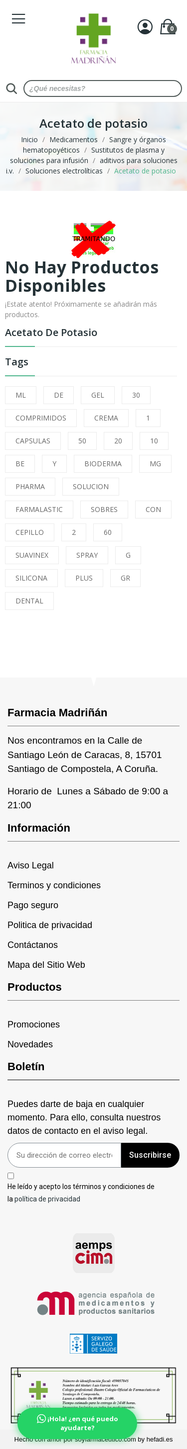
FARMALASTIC (39, 509)
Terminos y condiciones (54, 885)
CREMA (106, 418)
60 (108, 532)
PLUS (84, 578)
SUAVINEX (31, 555)
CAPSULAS (32, 440)
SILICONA (31, 578)
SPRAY (87, 555)
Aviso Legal (30, 865)
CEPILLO (29, 532)
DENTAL (29, 600)
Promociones (33, 1024)
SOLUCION (91, 486)
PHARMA (30, 486)
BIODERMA (103, 463)
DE (58, 395)
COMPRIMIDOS (40, 418)
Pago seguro (32, 905)
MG (155, 463)
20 (118, 440)
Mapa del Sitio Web (46, 965)
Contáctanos (32, 945)
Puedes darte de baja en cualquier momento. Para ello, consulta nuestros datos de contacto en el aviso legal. (84, 1117)
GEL (97, 395)
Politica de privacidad (49, 925)
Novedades (30, 1044)
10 (154, 440)
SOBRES (104, 509)
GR (125, 578)
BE (19, 463)
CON (153, 509)
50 (82, 440)
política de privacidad (47, 1199)
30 (136, 395)
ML (20, 395)
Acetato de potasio (51, 333)
